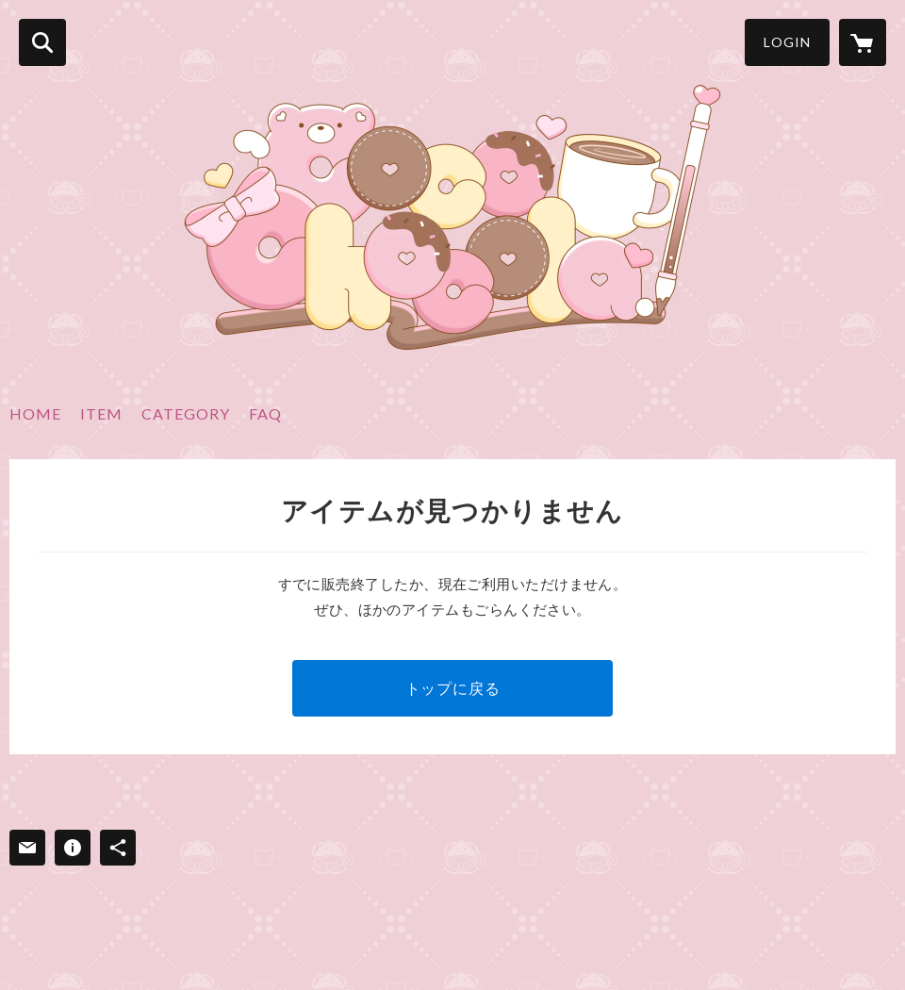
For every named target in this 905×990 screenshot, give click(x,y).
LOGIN (787, 42)
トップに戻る (453, 688)
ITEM (101, 413)
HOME (35, 413)
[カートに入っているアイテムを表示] (862, 42)
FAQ (265, 413)
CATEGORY (185, 413)
